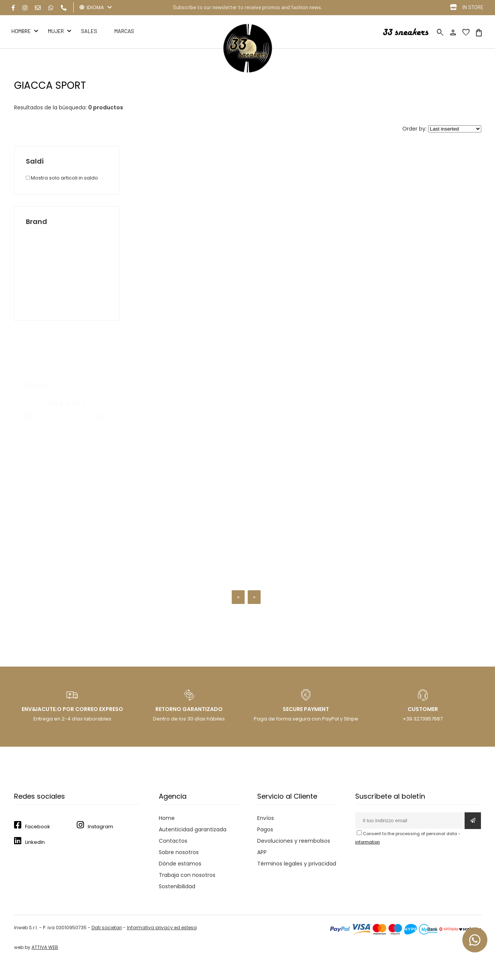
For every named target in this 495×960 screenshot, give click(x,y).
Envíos (265, 818)
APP (262, 852)
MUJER (56, 31)
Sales (89, 31)
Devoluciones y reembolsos (293, 841)
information (367, 842)
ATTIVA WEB (45, 947)
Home (167, 818)
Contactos (173, 841)
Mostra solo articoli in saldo (62, 177)
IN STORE (473, 7)
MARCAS (124, 31)
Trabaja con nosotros (187, 875)
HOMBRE (21, 31)
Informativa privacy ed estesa (162, 927)
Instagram (100, 826)
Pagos (265, 829)
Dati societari (107, 927)
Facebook (37, 826)
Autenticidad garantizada (192, 829)
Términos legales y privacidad (296, 863)
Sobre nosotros (179, 852)
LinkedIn (35, 842)
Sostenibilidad (177, 886)
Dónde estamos (180, 863)
